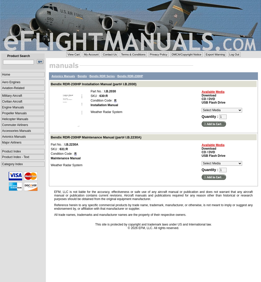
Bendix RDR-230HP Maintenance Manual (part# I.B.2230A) (96, 137)
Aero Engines (11, 82)
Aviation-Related (13, 88)
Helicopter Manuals (15, 119)
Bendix (82, 76)
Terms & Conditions (133, 54)
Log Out (234, 54)
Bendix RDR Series (102, 76)
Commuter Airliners (15, 125)
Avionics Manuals (14, 136)
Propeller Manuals (14, 113)
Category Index (12, 164)
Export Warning (215, 54)
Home (6, 74)
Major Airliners (11, 142)
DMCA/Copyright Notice (186, 54)
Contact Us (110, 54)
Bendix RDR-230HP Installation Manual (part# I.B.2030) (93, 84)
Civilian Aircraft (12, 101)
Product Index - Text (15, 157)
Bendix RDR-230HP (130, 76)
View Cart (74, 54)
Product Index (11, 151)
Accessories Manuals (16, 131)
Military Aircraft (12, 95)
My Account (91, 54)
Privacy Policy (158, 54)
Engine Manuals (13, 107)
